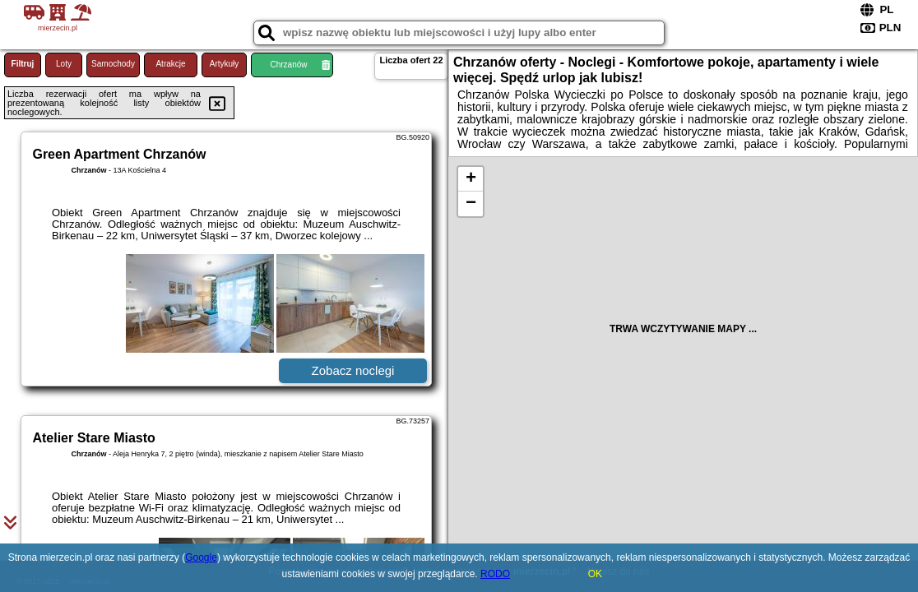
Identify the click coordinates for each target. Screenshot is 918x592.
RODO (495, 574)
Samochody (113, 63)
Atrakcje (170, 63)
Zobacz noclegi (353, 370)
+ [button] (471, 179)
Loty (64, 63)
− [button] (471, 204)
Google (201, 557)
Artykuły (224, 63)
